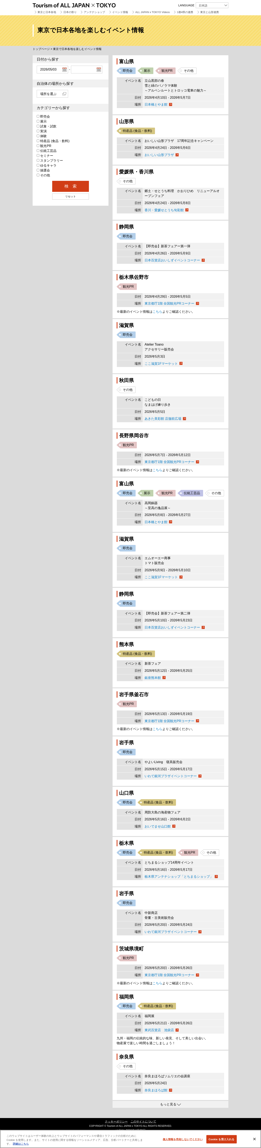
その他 (43, 175)
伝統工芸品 (46, 150)
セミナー (45, 155)
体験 (42, 136)
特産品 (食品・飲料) (53, 141)
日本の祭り (70, 12)
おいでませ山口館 (158, 826)
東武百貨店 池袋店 (159, 1030)
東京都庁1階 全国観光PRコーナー (169, 303)
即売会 (43, 116)
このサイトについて (143, 1121)
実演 (42, 131)
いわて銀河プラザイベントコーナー (171, 776)
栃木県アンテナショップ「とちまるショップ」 (179, 876)
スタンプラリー (50, 160)
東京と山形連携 (209, 12)
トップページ (41, 49)
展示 (42, 121)
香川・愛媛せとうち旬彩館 (164, 210)
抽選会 (43, 170)
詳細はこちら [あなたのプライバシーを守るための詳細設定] (21, 1143)
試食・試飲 (46, 126)
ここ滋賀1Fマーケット (161, 363)
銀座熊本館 (153, 678)
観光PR (44, 146)
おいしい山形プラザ (159, 155)
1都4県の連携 (185, 12)
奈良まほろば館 (156, 1090)
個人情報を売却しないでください (183, 1139)
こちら (157, 311)
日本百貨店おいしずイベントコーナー (172, 260)
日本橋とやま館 (156, 104)
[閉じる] (254, 1139)
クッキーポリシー (116, 1121)
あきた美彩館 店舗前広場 (163, 418)
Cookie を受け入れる (221, 1139)
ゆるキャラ (46, 165)
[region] (130, 1139)
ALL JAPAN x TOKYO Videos (152, 12)
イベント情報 (120, 12)
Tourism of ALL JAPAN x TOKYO (84, 4)
